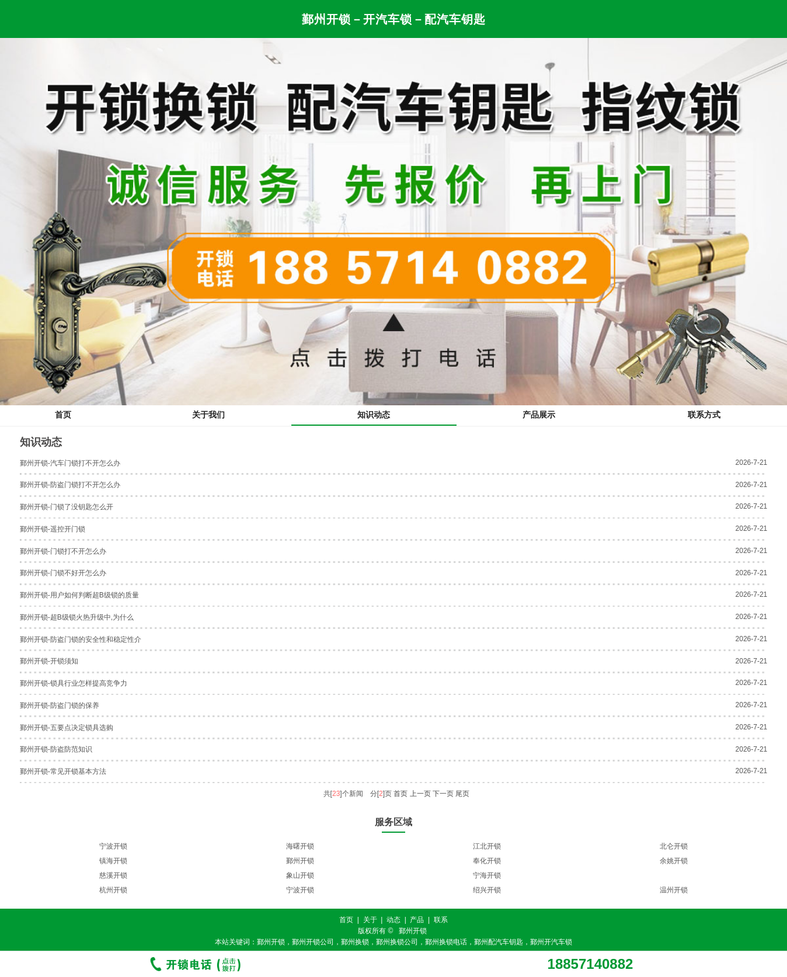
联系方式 (704, 414)
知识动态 (373, 414)
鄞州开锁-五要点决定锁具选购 (66, 728)
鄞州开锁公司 (313, 942)
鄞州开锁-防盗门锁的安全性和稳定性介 (80, 639)
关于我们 (208, 414)
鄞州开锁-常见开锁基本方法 (63, 771)
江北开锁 (487, 846)
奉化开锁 (487, 861)
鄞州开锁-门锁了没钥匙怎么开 (66, 507)
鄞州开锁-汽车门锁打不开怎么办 (70, 463)
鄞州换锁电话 (446, 942)
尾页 (462, 794)
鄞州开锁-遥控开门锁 (52, 529)
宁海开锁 (487, 875)
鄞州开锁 (300, 861)
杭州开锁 (113, 890)
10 (422, 902)
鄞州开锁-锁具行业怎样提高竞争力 (73, 683)
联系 (441, 920)
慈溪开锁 (113, 875)
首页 (63, 414)
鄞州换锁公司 (397, 942)
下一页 (443, 794)
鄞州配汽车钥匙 (498, 942)
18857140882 (590, 964)
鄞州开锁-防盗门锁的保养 (59, 705)
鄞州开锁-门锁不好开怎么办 (63, 573)
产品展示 (539, 414)
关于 (370, 920)
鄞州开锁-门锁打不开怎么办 (63, 551)
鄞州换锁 (355, 942)
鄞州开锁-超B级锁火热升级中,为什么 (77, 617)
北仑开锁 (674, 846)
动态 (393, 920)
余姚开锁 (674, 861)
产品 (417, 920)
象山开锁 (300, 875)
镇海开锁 (113, 861)
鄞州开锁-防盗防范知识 (56, 749)
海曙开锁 (300, 846)
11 (433, 902)
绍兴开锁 (487, 890)
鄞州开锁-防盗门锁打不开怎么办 (70, 485)
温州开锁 (674, 890)
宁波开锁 (113, 846)
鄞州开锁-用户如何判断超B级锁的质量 (79, 595)
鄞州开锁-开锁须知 (49, 661)
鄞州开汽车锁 (551, 942)
